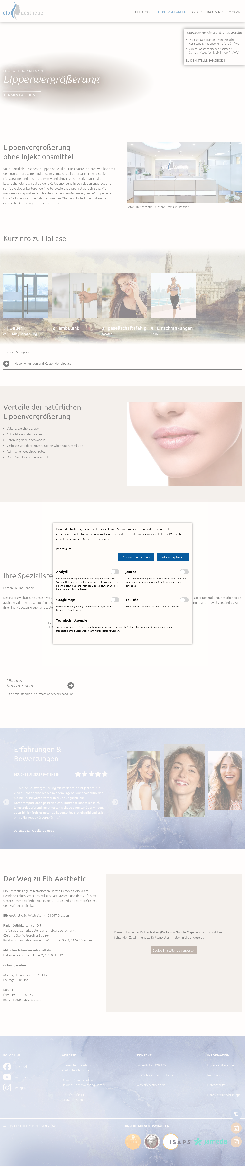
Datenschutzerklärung (97, 538)
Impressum (63, 548)
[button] (136, 556)
